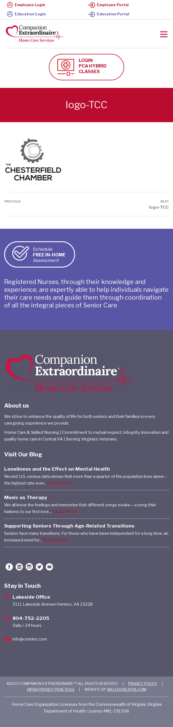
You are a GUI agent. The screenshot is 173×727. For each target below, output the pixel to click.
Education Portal (108, 14)
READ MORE (59, 483)
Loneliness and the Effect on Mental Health (57, 469)
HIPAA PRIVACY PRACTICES (51, 689)
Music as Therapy (25, 497)
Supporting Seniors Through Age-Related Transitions (69, 526)
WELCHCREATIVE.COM (126, 689)
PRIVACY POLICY (142, 683)
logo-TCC (159, 207)
